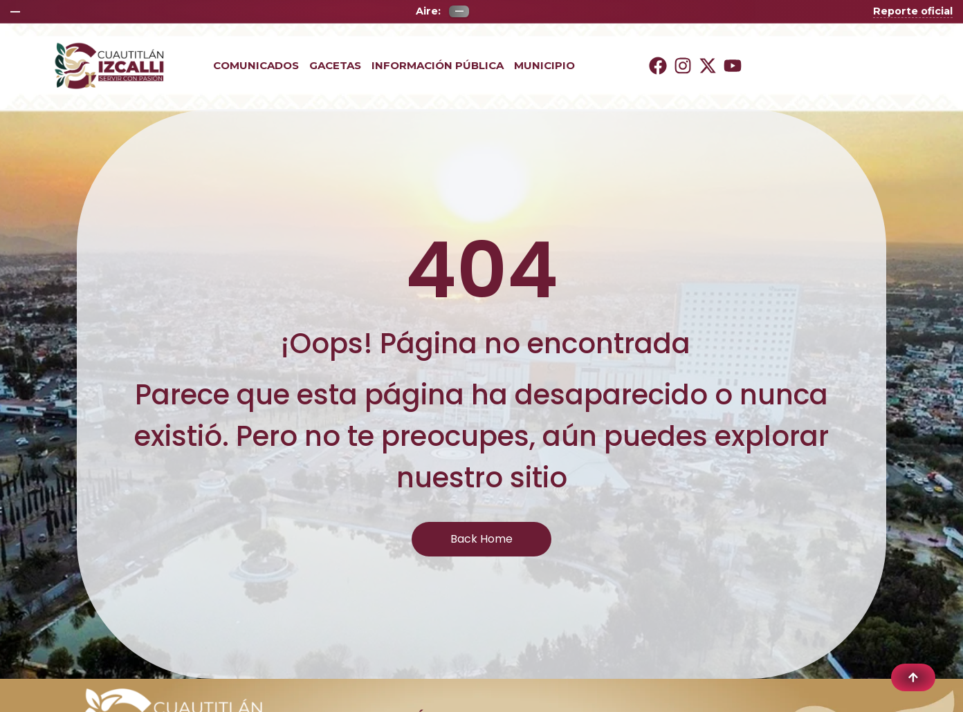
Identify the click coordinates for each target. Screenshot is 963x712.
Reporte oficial (913, 11)
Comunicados (256, 65)
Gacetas (335, 65)
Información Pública (438, 65)
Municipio (544, 65)
